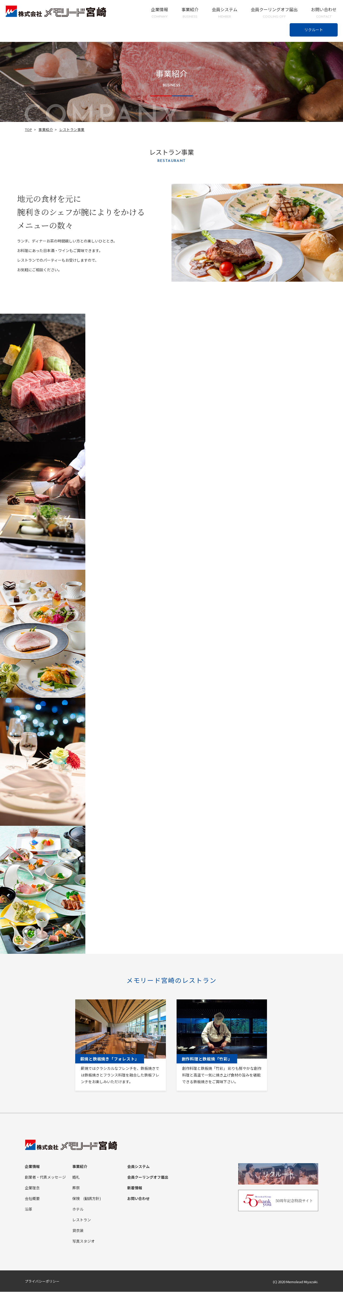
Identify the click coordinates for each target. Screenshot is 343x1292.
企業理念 (32, 1188)
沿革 (28, 1209)
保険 (76, 1198)
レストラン (81, 1220)
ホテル (77, 1209)
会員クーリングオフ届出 (274, 12)
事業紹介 (189, 12)
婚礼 (76, 1177)
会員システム (224, 12)
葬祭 (76, 1188)
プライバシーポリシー (42, 1281)
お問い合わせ (324, 12)
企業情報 (159, 12)
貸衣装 (77, 1230)
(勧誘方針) (92, 1198)
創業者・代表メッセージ (45, 1177)
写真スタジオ (83, 1241)
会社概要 (32, 1198)
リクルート (313, 29)
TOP (28, 129)
